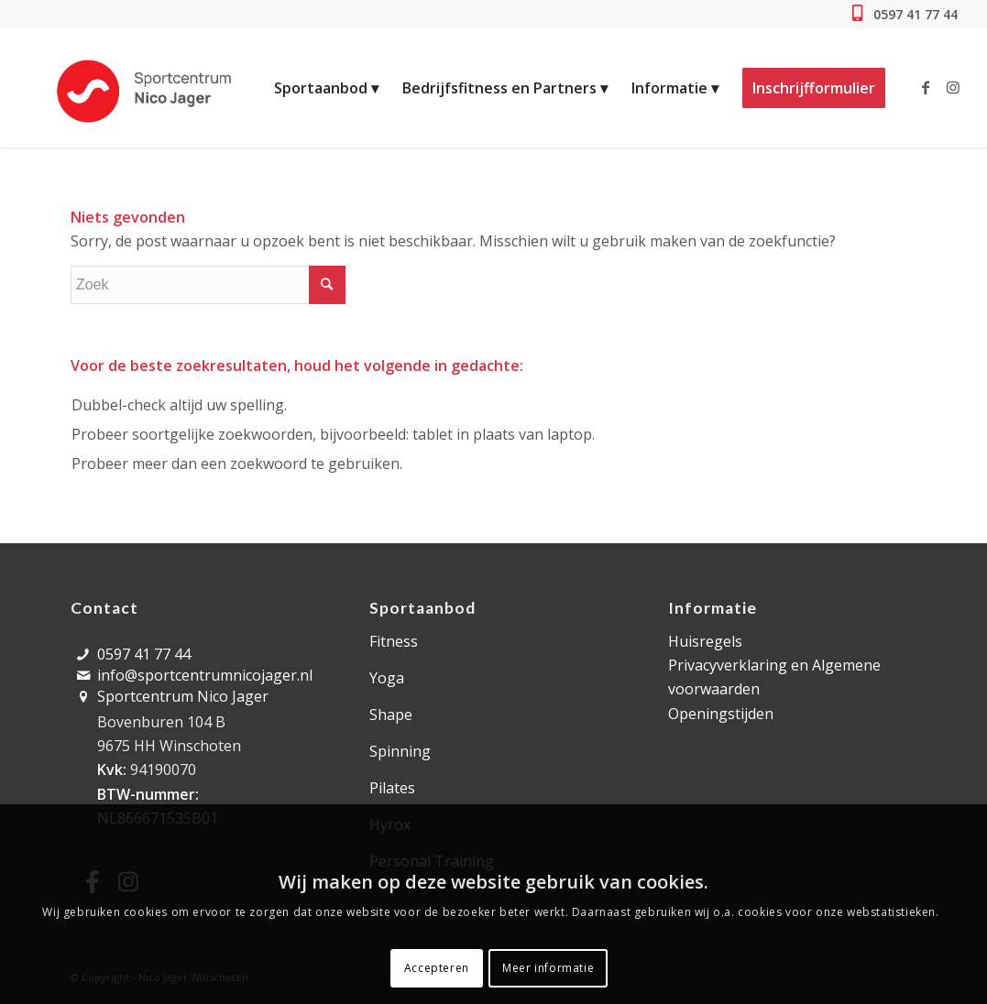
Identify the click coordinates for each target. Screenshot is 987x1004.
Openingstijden (720, 714)
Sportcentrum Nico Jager (183, 696)
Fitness (393, 641)
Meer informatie (548, 968)
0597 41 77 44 (914, 14)
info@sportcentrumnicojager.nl (205, 675)
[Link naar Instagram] (953, 87)
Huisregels (705, 641)
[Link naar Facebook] (925, 87)
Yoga (386, 678)
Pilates (392, 788)
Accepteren (436, 968)
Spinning (400, 751)
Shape (390, 714)
